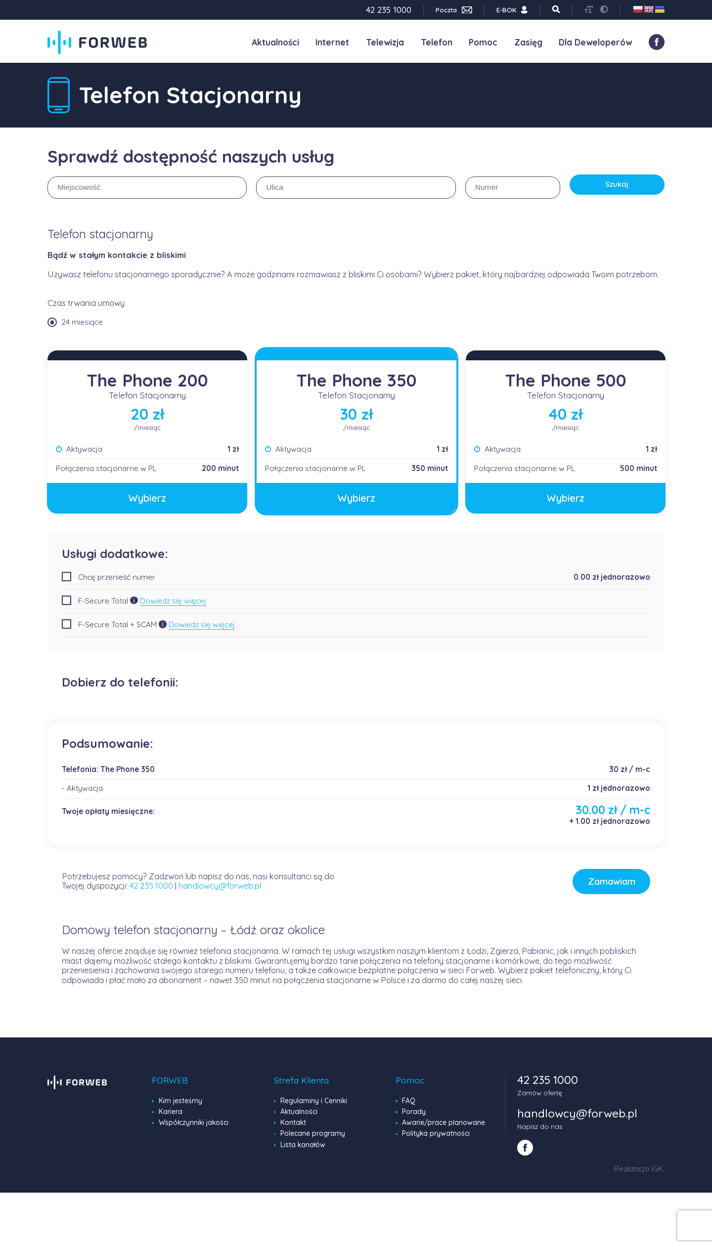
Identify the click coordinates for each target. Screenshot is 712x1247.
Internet (332, 42)
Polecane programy (312, 1140)
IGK (657, 1174)
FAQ (408, 1108)
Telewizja (385, 42)
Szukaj (617, 187)
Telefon (436, 42)
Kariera (170, 1118)
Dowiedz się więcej (173, 599)
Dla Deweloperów (595, 42)
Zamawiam (582, 885)
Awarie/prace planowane (443, 1129)
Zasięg (528, 42)
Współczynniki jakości (193, 1129)
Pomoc (483, 42)
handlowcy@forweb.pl (219, 890)
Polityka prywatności (435, 1140)
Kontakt (293, 1129)
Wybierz (147, 498)
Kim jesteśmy (180, 1108)
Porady (414, 1118)
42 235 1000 (151, 890)
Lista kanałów (302, 1151)
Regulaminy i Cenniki (313, 1108)
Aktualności (275, 42)
